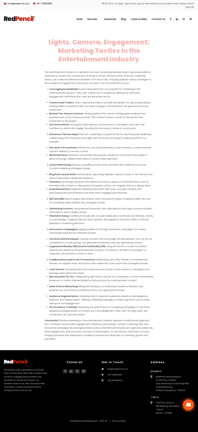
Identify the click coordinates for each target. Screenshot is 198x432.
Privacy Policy (119, 420)
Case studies (139, 19)
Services (92, 19)
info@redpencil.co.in (17, 3)
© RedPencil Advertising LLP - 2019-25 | (90, 420)
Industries (110, 19)
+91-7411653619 (42, 3)
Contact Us (158, 19)
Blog (123, 19)
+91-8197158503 (114, 380)
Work (80, 19)
